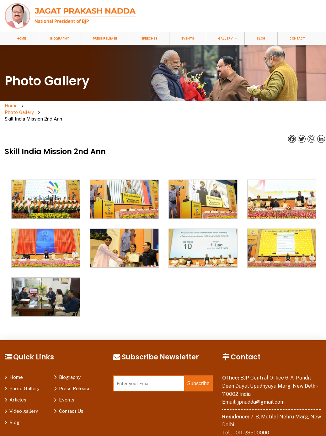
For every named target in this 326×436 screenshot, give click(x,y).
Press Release (105, 38)
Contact (297, 38)
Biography (59, 38)
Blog (261, 38)
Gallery (225, 38)
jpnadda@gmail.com (261, 389)
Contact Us (71, 398)
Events (187, 38)
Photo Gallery (43, 106)
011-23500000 (252, 420)
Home (21, 38)
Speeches (149, 38)
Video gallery (23, 398)
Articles (17, 387)
